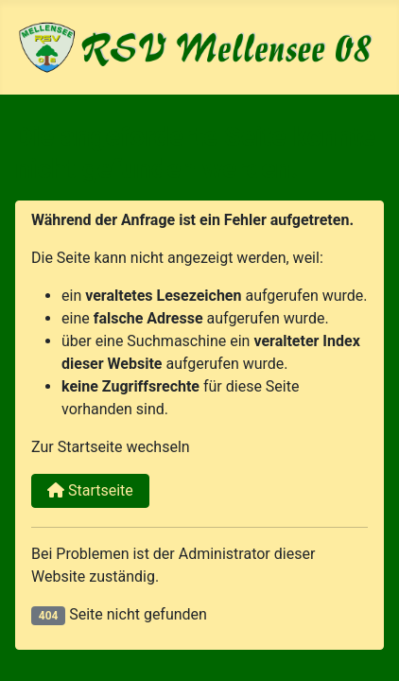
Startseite (90, 490)
